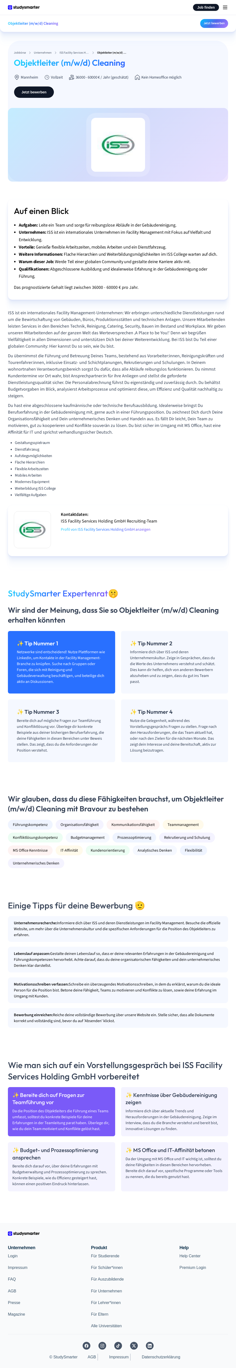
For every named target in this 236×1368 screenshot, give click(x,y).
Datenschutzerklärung (161, 1357)
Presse (14, 1303)
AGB (12, 1291)
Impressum (17, 1267)
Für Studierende (105, 1256)
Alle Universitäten (106, 1326)
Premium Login (192, 1267)
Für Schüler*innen (107, 1267)
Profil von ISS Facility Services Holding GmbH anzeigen (105, 529)
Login (13, 1256)
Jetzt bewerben (214, 23)
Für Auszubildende (107, 1279)
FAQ (12, 1279)
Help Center (189, 1256)
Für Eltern (99, 1314)
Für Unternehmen (106, 1291)
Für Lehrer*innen (106, 1303)
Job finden (206, 7)
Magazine (16, 1314)
